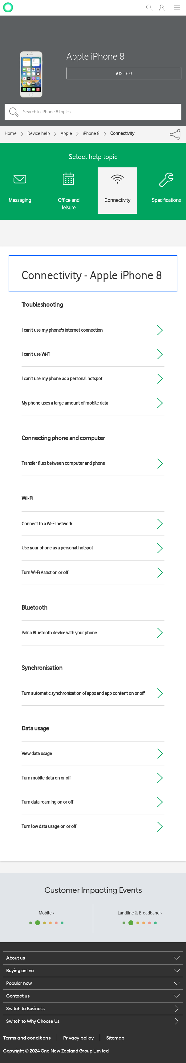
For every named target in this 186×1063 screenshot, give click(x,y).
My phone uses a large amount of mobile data (65, 403)
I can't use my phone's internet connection (62, 330)
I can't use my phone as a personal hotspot (62, 378)
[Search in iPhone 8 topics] (93, 112)
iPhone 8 (91, 133)
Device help (38, 133)
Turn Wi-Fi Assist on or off (45, 572)
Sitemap (115, 1038)
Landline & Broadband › (140, 913)
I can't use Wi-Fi (36, 354)
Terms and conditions (27, 1038)
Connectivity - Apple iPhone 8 (92, 275)
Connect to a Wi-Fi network (47, 524)
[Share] (180, 133)
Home (11, 133)
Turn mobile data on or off (46, 778)
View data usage (37, 753)
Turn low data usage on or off (49, 826)
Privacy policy (78, 1038)
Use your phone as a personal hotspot (57, 548)
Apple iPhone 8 (96, 56)
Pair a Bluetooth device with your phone (59, 633)
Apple (66, 133)
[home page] (8, 7)
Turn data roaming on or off (47, 802)
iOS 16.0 (124, 73)
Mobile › (46, 913)
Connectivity (122, 133)
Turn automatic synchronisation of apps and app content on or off (83, 693)
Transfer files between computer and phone (63, 463)
